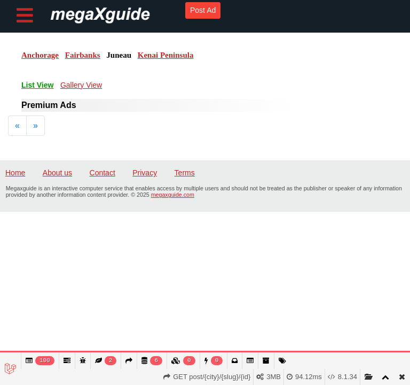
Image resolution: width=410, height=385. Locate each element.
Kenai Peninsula (166, 55)
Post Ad (203, 10)
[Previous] (17, 126)
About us (57, 172)
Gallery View (81, 85)
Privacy (144, 172)
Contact (102, 172)
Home (15, 172)
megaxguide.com (172, 194)
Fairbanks (82, 55)
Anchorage (40, 55)
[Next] (35, 126)
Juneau (118, 55)
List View (37, 85)
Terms (185, 172)
